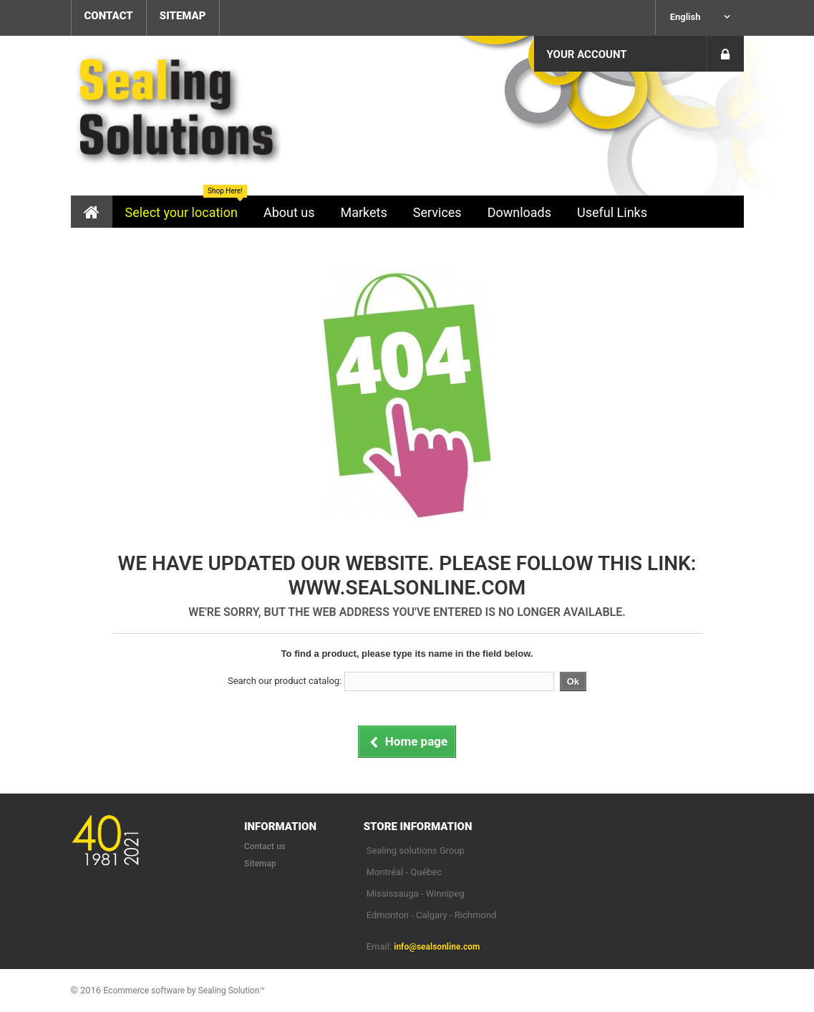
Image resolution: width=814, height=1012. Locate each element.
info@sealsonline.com (437, 947)
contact (108, 15)
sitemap (183, 15)
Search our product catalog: (284, 680)
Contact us (265, 847)
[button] (181, 212)
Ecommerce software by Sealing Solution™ (184, 991)
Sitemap (260, 864)
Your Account (587, 54)
